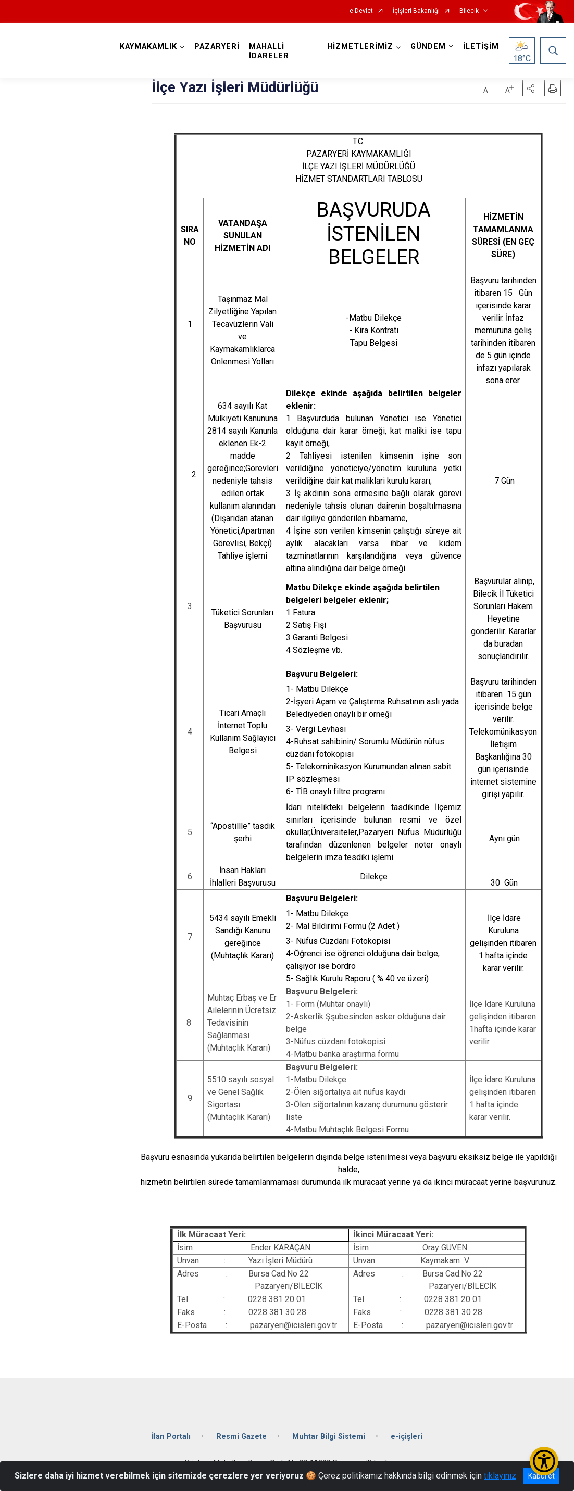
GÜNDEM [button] (428, 46)
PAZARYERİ (217, 46)
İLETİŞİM (481, 46)
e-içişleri (406, 1436)
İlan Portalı (171, 1436)
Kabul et (541, 1476)
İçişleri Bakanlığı (416, 11)
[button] (530, 88)
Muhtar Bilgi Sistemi (328, 1436)
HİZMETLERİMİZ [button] (360, 46)
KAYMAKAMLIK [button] (148, 46)
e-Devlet (361, 11)
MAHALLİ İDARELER (269, 51)
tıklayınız (500, 1476)
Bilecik (469, 11)
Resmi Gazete (241, 1436)
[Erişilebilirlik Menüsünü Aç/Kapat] (544, 1461)
